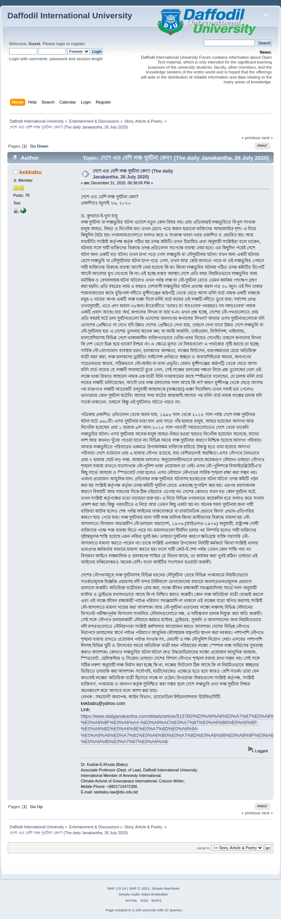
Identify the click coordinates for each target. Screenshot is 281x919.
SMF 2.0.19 (116, 888)
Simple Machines (165, 888)
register (78, 43)
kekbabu (30, 172)
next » (267, 137)
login (60, 43)
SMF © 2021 (139, 888)
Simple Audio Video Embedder (143, 894)
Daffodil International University (69, 15)
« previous (250, 137)
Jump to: (203, 848)
